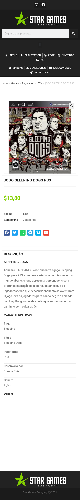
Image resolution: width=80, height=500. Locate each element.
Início (5, 83)
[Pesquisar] (73, 33)
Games (15, 83)
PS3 (40, 83)
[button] (40, 45)
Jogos (27, 220)
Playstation (28, 83)
